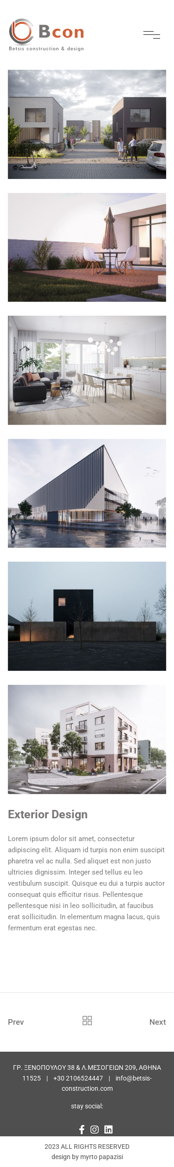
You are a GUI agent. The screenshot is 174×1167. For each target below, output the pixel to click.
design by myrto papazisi (87, 1156)
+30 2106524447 (78, 1078)
